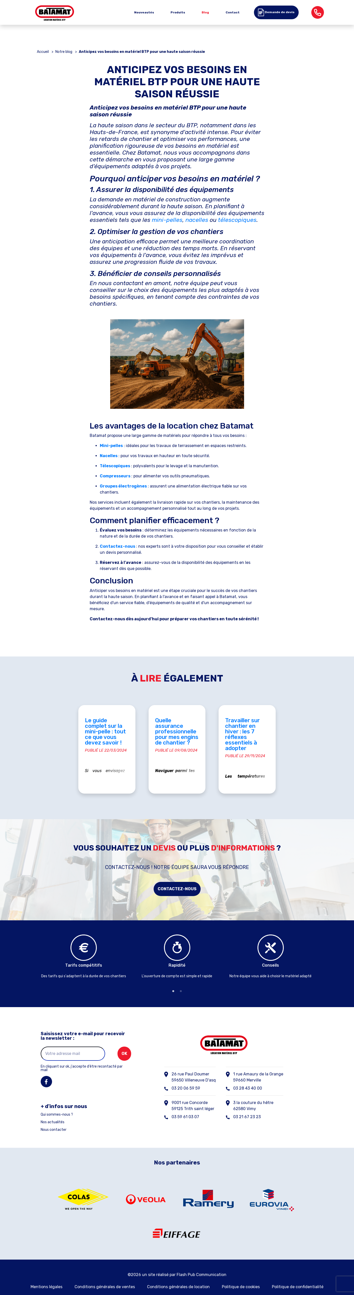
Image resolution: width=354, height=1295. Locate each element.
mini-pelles (167, 219)
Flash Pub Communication (201, 1263)
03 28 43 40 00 (247, 1077)
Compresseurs (115, 476)
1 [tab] (173, 980)
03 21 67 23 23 (247, 1105)
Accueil (43, 52)
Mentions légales (46, 1275)
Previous (33, 948)
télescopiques (237, 219)
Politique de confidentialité (297, 1275)
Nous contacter (53, 1119)
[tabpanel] (83, 946)
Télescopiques (115, 465)
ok (124, 1042)
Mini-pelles (111, 445)
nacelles (196, 219)
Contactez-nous (177, 877)
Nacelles (108, 455)
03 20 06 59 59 (186, 1077)
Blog (205, 12)
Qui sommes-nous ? (57, 1104)
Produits (178, 12)
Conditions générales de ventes (105, 1275)
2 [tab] (180, 980)
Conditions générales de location (178, 1275)
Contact (233, 12)
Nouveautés (144, 12)
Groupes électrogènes (123, 486)
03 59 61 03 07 (185, 1105)
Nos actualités (52, 1111)
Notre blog (63, 52)
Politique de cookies (241, 1275)
